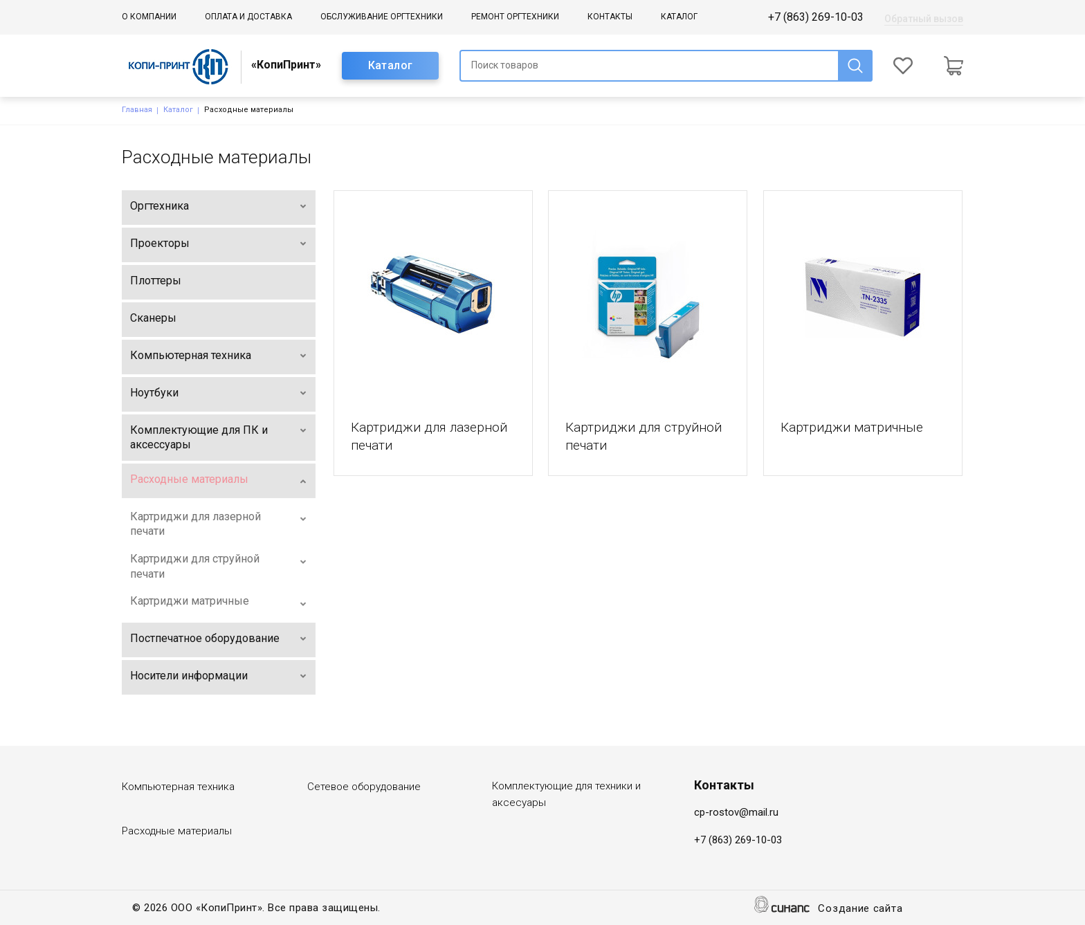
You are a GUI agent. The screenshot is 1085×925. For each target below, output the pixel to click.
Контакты (609, 16)
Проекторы (160, 243)
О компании (149, 16)
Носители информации (189, 675)
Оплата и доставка (248, 16)
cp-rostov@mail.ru (736, 812)
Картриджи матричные (189, 600)
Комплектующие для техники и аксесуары (566, 794)
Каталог (679, 16)
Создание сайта (860, 909)
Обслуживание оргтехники (381, 16)
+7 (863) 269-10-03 (816, 17)
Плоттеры (155, 280)
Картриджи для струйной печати (194, 566)
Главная (137, 109)
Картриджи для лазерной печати (195, 524)
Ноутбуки (154, 392)
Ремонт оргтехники (515, 16)
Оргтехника (159, 205)
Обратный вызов (923, 18)
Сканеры (153, 317)
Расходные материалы (189, 479)
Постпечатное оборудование (205, 638)
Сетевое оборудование (364, 786)
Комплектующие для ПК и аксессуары (199, 437)
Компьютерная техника (190, 355)
